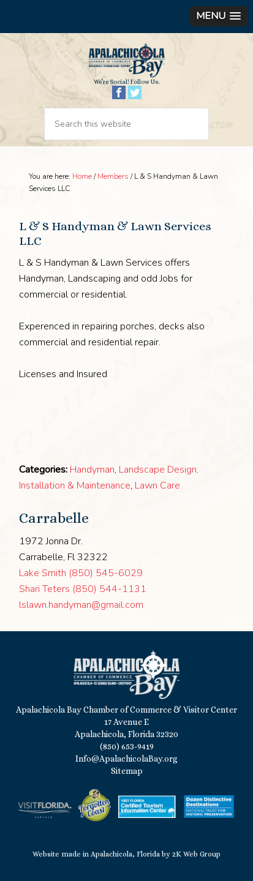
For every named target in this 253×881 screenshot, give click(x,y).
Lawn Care (157, 485)
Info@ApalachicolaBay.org (126, 758)
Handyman (92, 469)
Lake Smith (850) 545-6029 (81, 573)
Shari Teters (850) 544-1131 (82, 589)
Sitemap (127, 771)
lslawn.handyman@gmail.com (81, 605)
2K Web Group (196, 854)
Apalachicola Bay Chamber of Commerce (126, 60)
